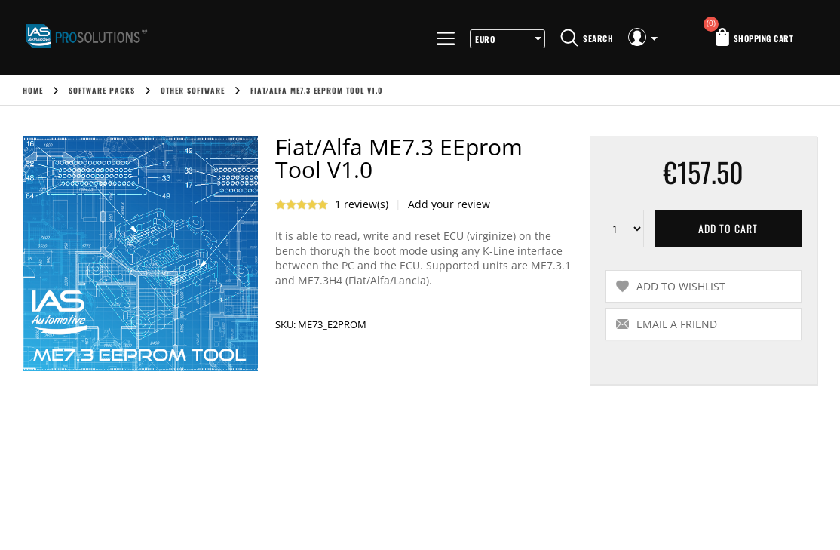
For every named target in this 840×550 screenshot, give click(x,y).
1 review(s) (361, 204)
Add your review (449, 204)
